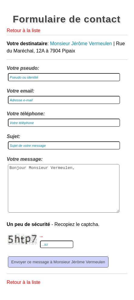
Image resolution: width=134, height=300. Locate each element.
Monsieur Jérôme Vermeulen (81, 43)
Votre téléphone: (26, 113)
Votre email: (20, 90)
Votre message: (25, 159)
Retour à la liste (23, 30)
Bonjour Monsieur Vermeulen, (63, 193)
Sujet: (13, 136)
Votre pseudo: (23, 68)
